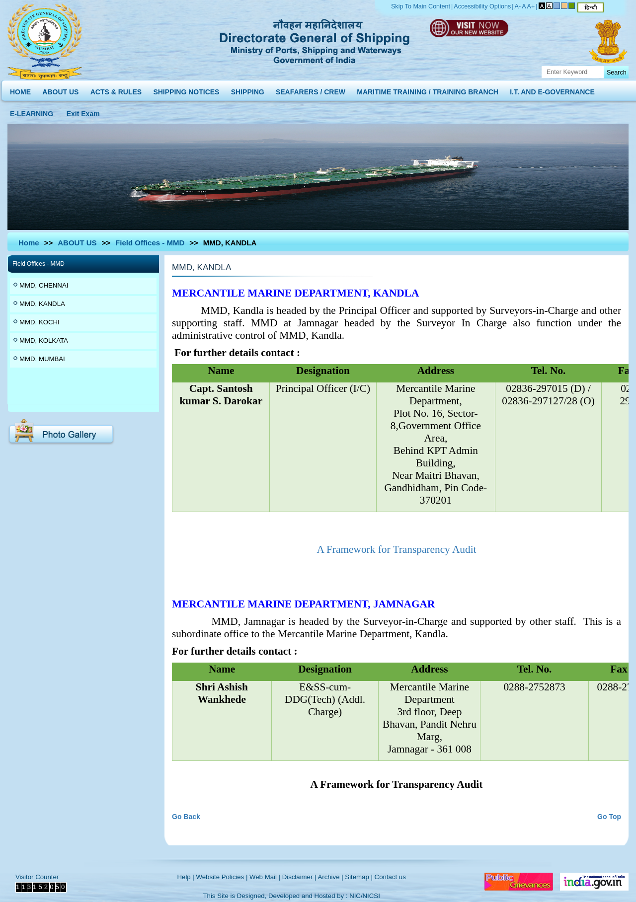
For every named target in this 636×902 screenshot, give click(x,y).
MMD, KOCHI (39, 322)
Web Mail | (264, 877)
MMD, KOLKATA (43, 340)
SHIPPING (247, 89)
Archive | (330, 877)
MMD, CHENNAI (43, 285)
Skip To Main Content (420, 6)
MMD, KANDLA (42, 303)
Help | (185, 877)
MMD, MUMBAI (42, 359)
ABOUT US (60, 89)
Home (28, 242)
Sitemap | (359, 877)
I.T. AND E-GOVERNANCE (552, 89)
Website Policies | (221, 877)
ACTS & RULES (116, 89)
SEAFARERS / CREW (310, 89)
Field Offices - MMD (149, 242)
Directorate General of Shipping (315, 40)
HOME (20, 89)
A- (518, 6)
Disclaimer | (299, 877)
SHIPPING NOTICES (186, 89)
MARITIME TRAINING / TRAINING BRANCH (427, 89)
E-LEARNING (31, 111)
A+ (531, 6)
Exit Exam (83, 111)
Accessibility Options (482, 6)
